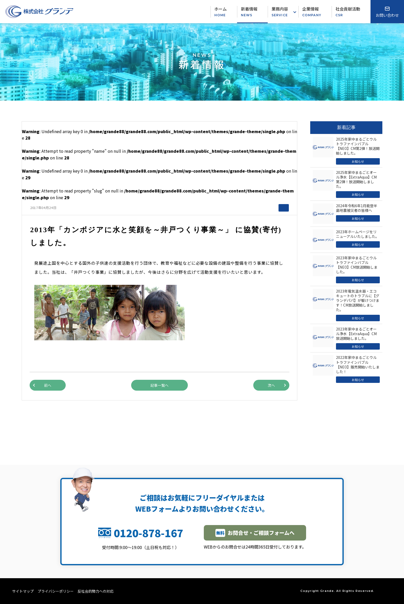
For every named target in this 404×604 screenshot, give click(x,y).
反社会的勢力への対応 (96, 591)
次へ (271, 385)
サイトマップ (23, 591)
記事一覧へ (159, 385)
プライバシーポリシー (56, 591)
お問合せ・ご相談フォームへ (254, 533)
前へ (47, 385)
